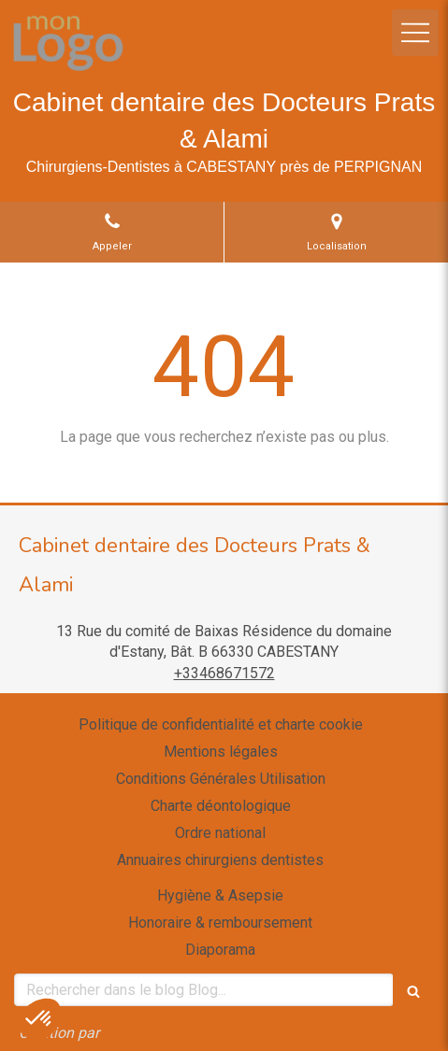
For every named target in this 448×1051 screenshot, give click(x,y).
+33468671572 (224, 673)
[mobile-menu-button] (415, 32)
